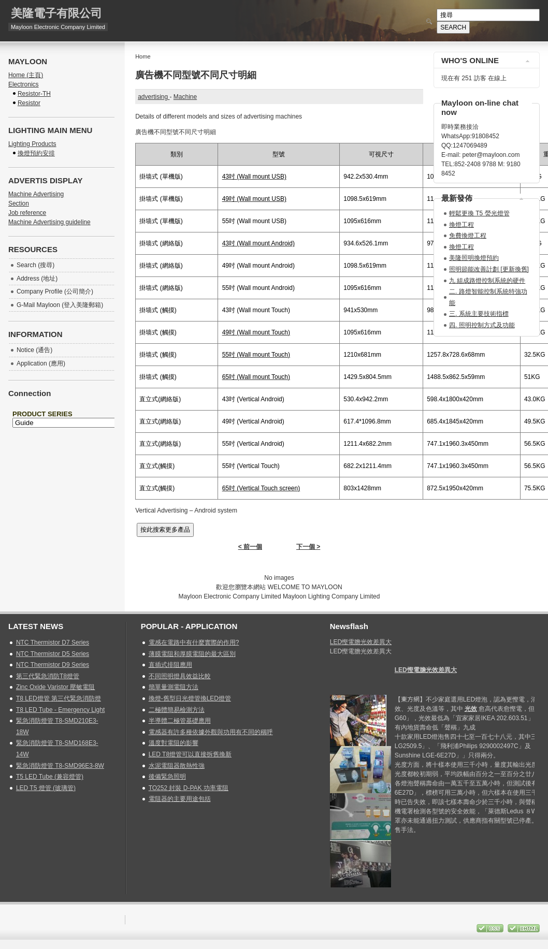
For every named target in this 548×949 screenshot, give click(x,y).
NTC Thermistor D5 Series (52, 654)
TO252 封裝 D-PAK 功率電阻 (188, 788)
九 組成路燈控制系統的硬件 (487, 280)
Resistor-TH (34, 93)
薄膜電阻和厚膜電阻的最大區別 (192, 654)
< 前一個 (250, 546)
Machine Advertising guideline (49, 222)
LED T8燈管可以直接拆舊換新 (190, 754)
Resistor (29, 103)
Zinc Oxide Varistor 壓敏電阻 (55, 687)
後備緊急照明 (167, 776)
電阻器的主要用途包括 (180, 798)
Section (18, 203)
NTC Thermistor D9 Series (52, 664)
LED (426, 670)
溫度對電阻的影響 (173, 743)
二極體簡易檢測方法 (177, 709)
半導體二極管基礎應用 (180, 720)
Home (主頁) (25, 75)
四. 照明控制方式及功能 (482, 325)
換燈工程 (461, 224)
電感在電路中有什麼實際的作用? (194, 642)
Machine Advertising (36, 194)
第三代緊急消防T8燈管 (47, 676)
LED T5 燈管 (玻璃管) (46, 788)
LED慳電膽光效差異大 (361, 642)
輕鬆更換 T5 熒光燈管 (479, 213)
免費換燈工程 (467, 235)
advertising (153, 96)
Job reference (27, 212)
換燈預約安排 (36, 153)
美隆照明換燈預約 (474, 257)
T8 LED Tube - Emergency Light (60, 709)
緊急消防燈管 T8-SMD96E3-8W (60, 765)
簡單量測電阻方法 (173, 687)
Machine (185, 96)
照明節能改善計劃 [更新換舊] (489, 269)
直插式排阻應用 (170, 664)
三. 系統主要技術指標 (479, 313)
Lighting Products (32, 144)
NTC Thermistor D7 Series (52, 642)
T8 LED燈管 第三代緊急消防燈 (58, 698)
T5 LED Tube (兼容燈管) (49, 776)
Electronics (23, 84)
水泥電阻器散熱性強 (177, 765)
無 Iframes (61, 432)
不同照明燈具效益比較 (180, 676)
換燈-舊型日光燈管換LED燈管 (190, 698)
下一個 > (308, 546)
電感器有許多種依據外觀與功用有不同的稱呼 (211, 732)
